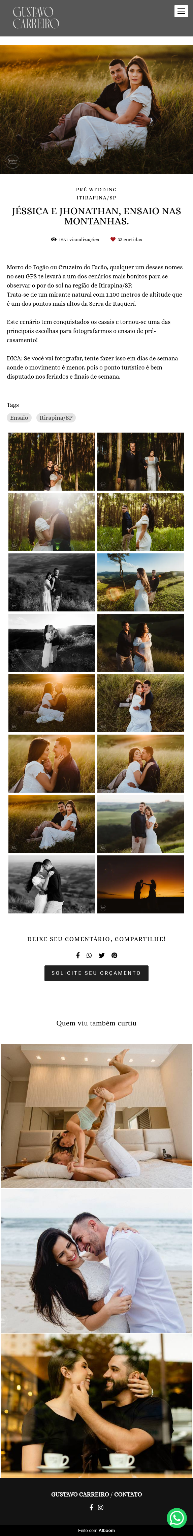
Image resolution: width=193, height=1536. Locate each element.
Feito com (96, 1530)
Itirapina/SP (56, 417)
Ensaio (19, 417)
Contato (128, 1494)
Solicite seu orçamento (96, 973)
